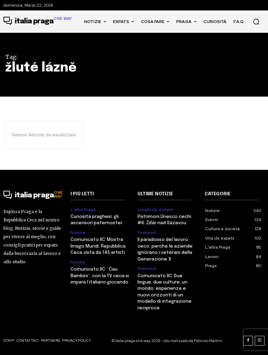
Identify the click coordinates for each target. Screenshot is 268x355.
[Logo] (37, 22)
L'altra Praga (83, 209)
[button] (256, 21)
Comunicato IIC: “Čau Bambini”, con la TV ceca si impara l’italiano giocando (99, 275)
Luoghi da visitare (155, 209)
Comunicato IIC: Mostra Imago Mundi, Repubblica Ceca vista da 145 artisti (98, 246)
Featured (146, 232)
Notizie (77, 232)
